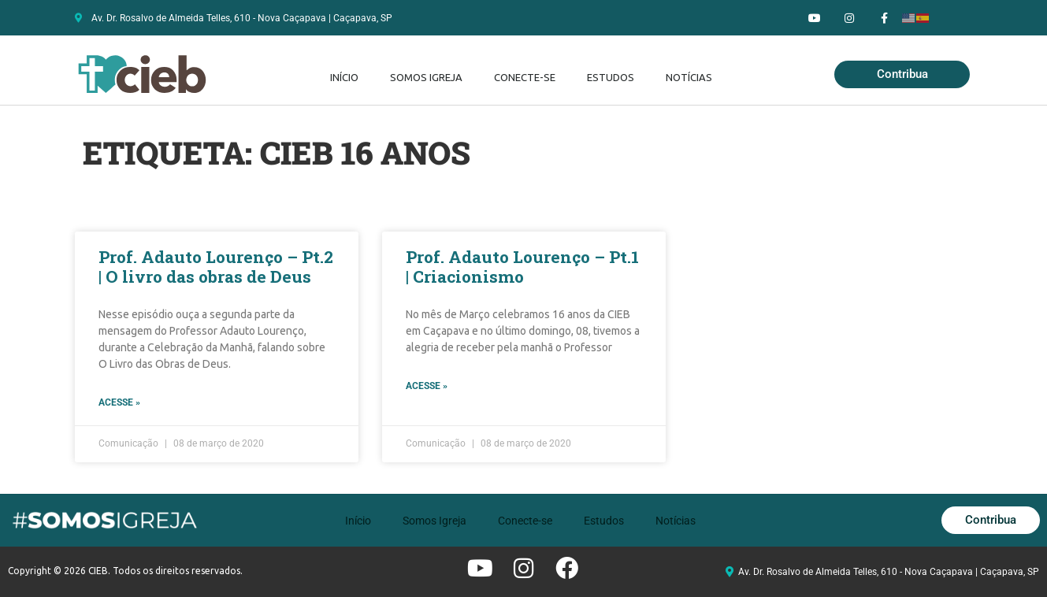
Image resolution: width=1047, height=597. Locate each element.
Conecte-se (524, 77)
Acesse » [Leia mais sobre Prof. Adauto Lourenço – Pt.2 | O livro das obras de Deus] (119, 402)
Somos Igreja (426, 77)
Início (344, 77)
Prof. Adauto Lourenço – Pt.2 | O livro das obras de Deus (215, 266)
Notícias (689, 77)
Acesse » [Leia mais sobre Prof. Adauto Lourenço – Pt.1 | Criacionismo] (426, 385)
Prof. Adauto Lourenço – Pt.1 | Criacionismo (522, 266)
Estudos (610, 77)
